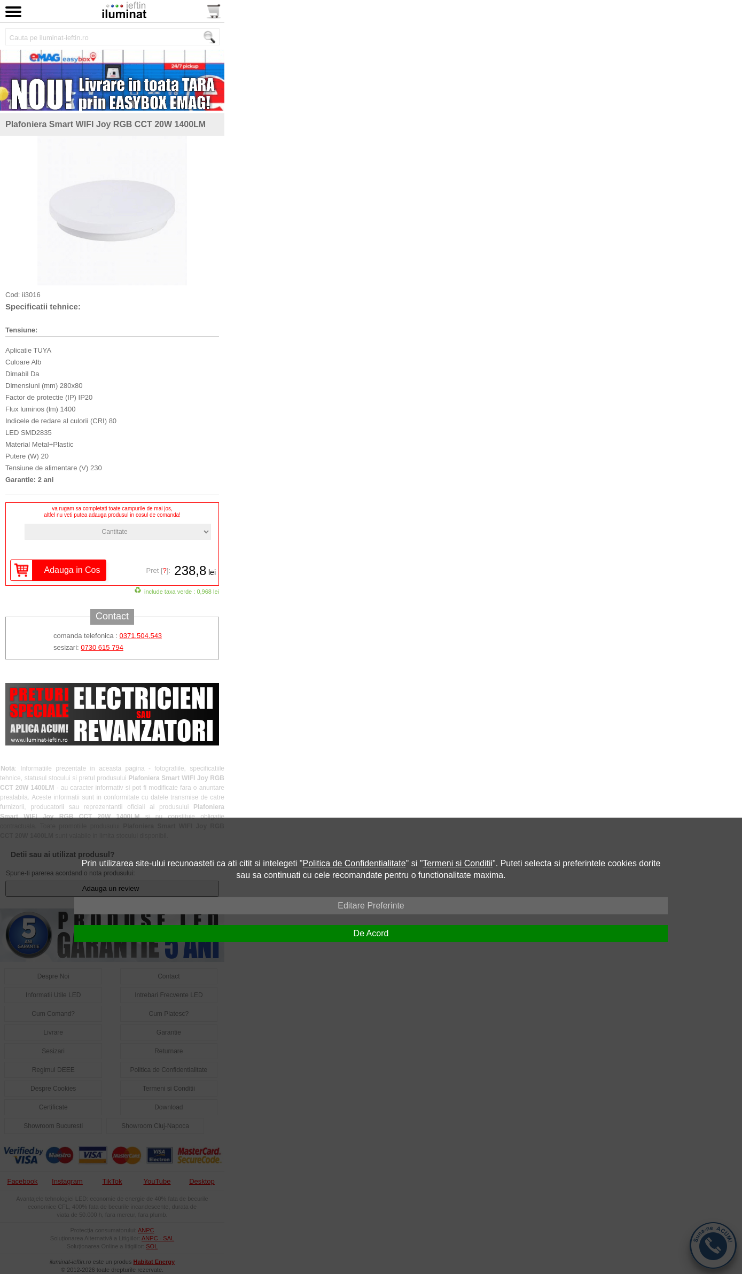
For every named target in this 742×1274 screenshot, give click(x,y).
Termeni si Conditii (458, 863)
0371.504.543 (141, 636)
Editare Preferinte (371, 905)
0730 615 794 (102, 647)
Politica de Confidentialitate (354, 863)
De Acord (371, 933)
